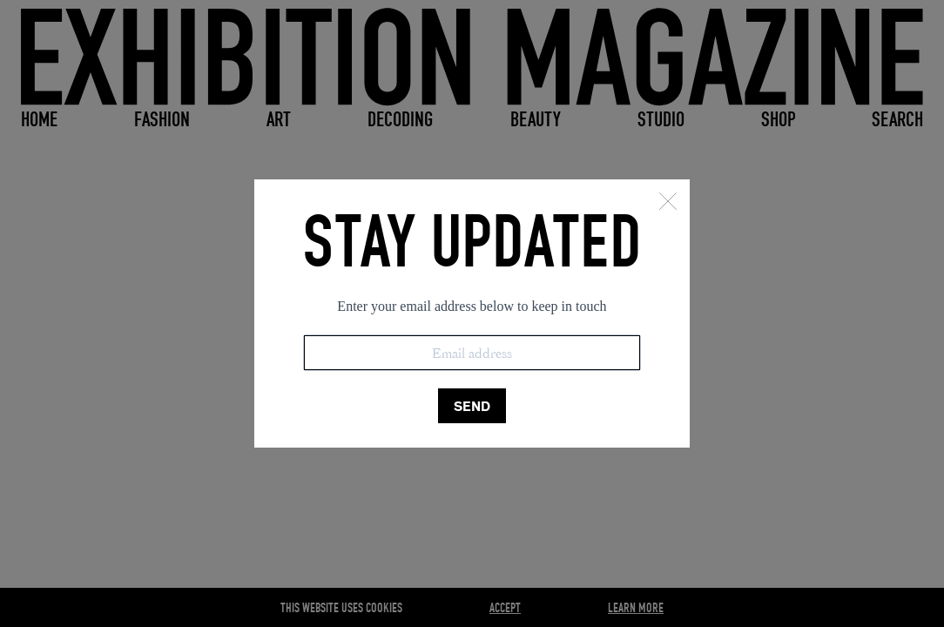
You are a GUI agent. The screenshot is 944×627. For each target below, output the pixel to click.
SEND (472, 406)
